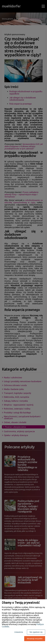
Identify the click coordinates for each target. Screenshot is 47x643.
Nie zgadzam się (36, 632)
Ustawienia (18, 632)
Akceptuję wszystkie (34, 639)
